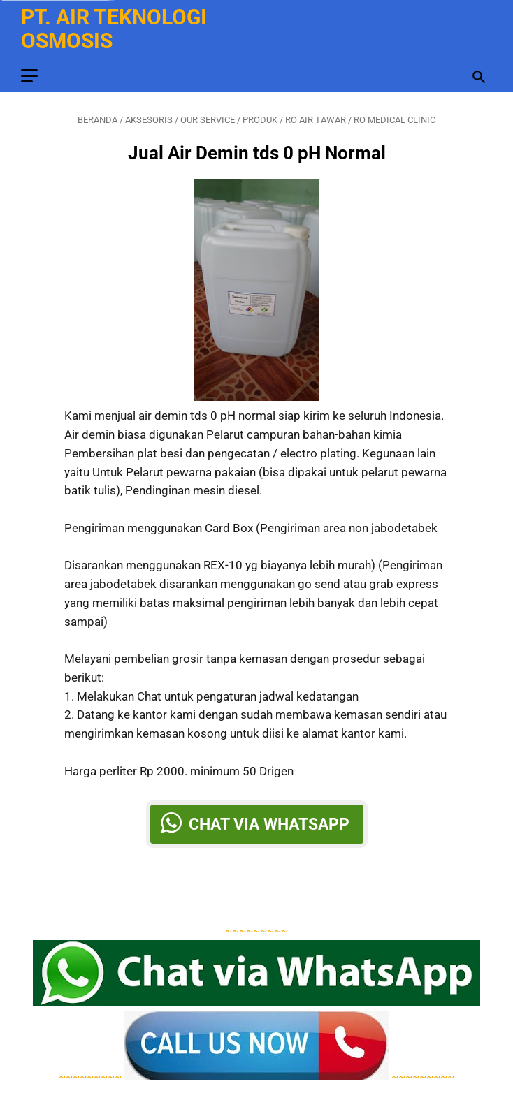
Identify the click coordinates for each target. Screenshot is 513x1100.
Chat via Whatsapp (269, 824)
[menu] (29, 75)
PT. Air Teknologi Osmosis (114, 29)
